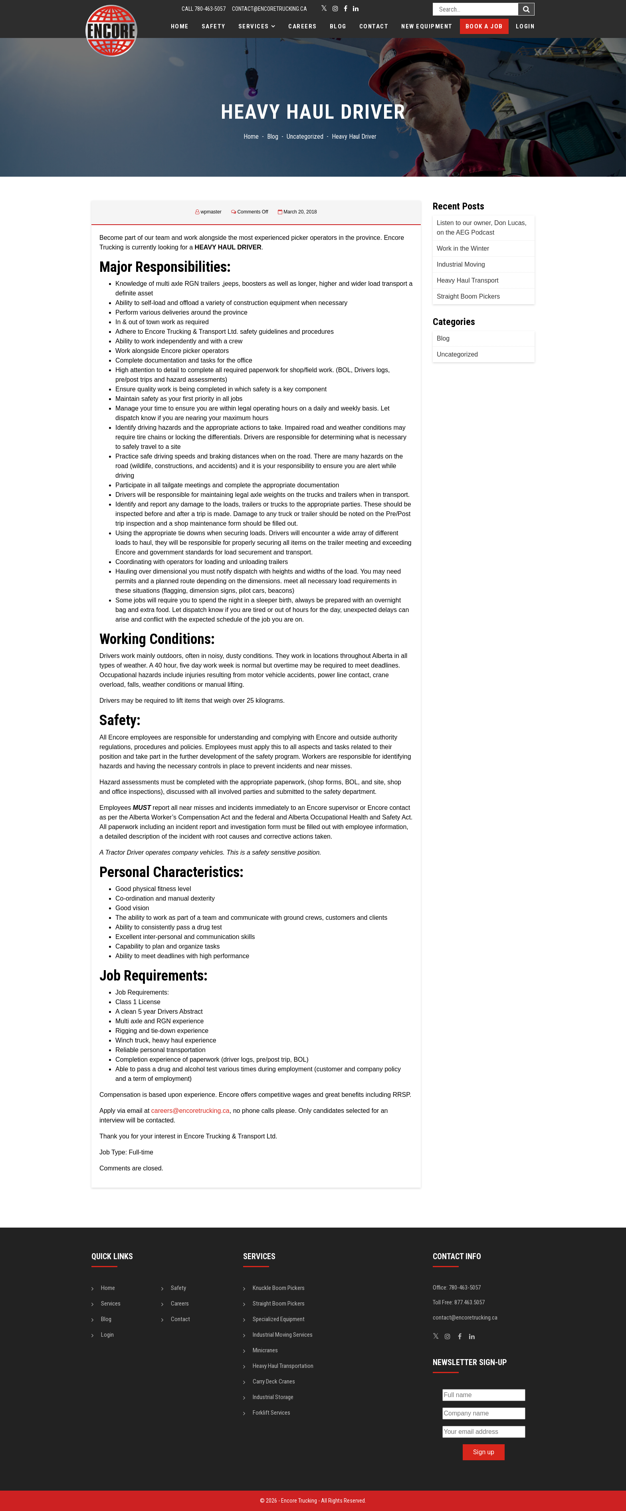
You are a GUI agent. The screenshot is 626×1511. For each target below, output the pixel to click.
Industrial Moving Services (283, 1334)
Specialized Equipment (279, 1319)
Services (253, 26)
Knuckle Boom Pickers (279, 1288)
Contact (374, 26)
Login (525, 26)
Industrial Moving (461, 264)
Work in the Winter (463, 248)
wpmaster (211, 212)
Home (180, 26)
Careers (302, 26)
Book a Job (484, 26)
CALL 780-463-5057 (204, 9)
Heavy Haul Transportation (283, 1365)
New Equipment (427, 26)
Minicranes (265, 1350)
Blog (338, 26)
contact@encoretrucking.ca (269, 9)
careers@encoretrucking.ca (190, 1110)
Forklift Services (271, 1412)
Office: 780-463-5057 (457, 1287)
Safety (214, 26)
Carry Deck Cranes (274, 1381)
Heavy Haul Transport (468, 280)
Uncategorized (457, 354)
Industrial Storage (273, 1397)
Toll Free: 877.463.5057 (459, 1302)
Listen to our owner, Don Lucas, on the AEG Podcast (482, 227)
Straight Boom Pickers (468, 296)
